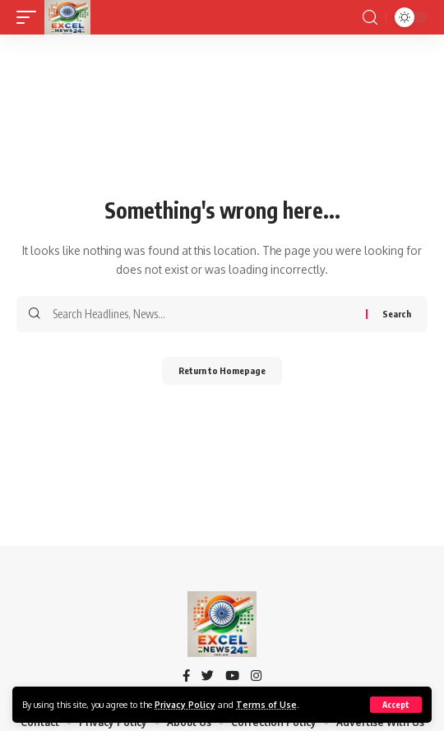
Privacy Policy (185, 704)
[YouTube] (232, 676)
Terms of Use (266, 704)
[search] (370, 17)
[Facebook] (186, 676)
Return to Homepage (222, 370)
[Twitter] (208, 676)
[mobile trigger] (30, 17)
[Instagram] (256, 676)
